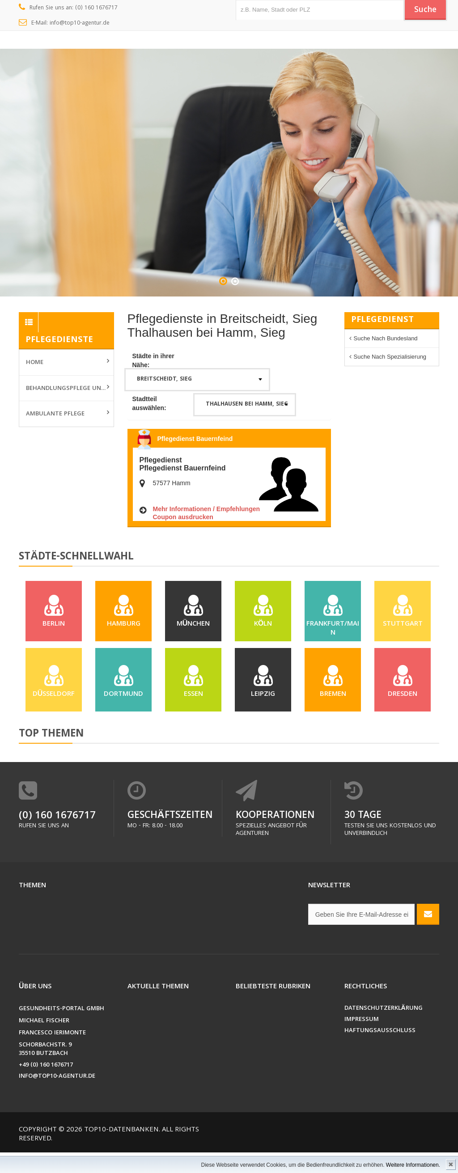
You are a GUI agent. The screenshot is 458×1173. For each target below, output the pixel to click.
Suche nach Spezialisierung (390, 356)
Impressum (361, 1040)
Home (34, 363)
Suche (423, 10)
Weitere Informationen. (413, 1165)
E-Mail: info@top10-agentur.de (64, 23)
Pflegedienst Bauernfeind (195, 438)
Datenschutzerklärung (383, 1029)
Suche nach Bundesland (386, 338)
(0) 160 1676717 (57, 837)
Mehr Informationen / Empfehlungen (206, 508)
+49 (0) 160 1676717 (46, 1086)
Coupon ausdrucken (183, 517)
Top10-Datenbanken (121, 1150)
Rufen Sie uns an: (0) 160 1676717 (68, 8)
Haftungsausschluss (380, 1051)
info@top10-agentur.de (57, 1097)
